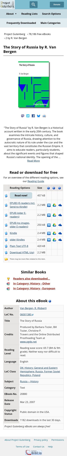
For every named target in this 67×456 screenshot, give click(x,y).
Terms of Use (22, 446)
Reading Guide (35, 181)
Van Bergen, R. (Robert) (33, 308)
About (11, 14)
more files (25, 259)
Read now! (21, 195)
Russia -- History (29, 381)
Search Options (51, 13)
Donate (57, 4)
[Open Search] (34, 4)
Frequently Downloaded (21, 23)
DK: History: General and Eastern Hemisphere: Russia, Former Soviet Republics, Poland (40, 371)
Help (50, 446)
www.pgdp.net (28, 341)
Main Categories (51, 23)
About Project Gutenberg (17, 439)
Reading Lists (29, 13)
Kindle (13, 233)
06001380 (27, 314)
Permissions (58, 439)
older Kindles (17, 239)
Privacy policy (41, 439)
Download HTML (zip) (22, 252)
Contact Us (38, 446)
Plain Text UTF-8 (19, 246)
